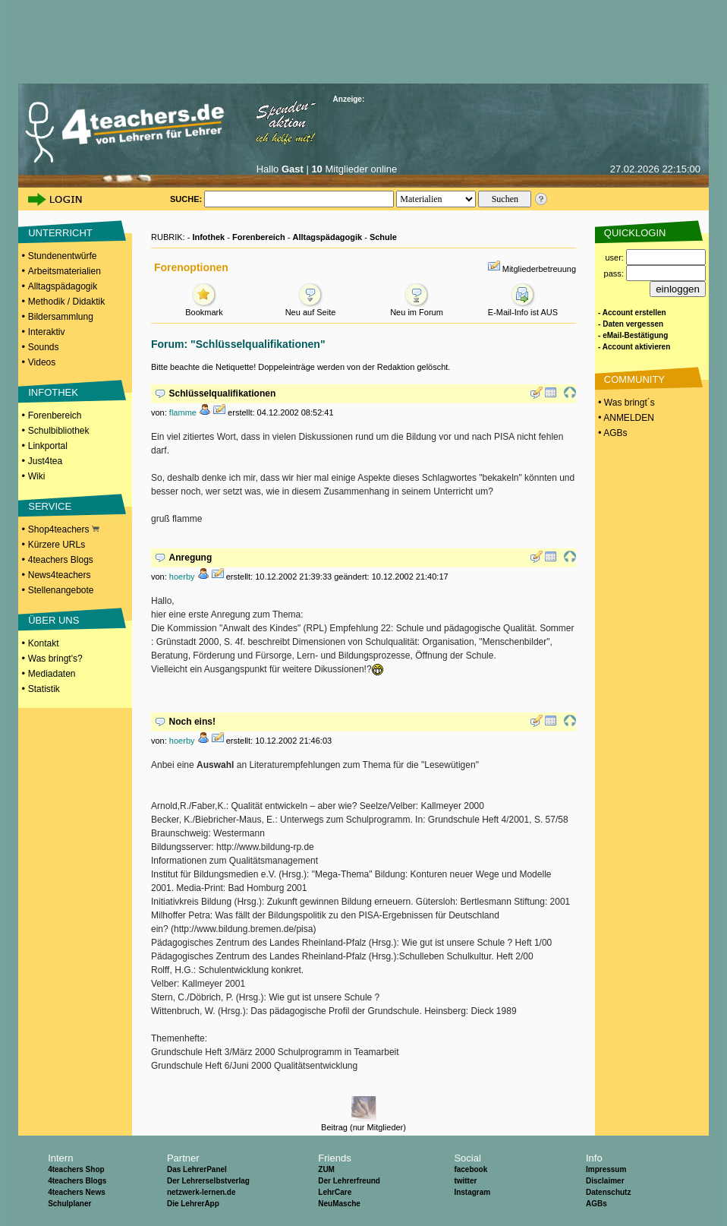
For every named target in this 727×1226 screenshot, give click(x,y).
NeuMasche (339, 1203)
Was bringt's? (55, 658)
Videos (41, 362)
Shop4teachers (63, 529)
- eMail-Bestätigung (633, 335)
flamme (183, 412)
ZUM (326, 1169)
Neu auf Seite (310, 308)
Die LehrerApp (193, 1203)
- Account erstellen (632, 312)
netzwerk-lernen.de (201, 1192)
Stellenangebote (61, 590)
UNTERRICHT (60, 233)
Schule (383, 237)
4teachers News (76, 1192)
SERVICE (49, 506)
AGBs (596, 1203)
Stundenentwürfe (62, 256)
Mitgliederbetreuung (539, 268)
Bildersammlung (60, 316)
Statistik (44, 689)
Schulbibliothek (59, 430)
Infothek (208, 237)
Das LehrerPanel (197, 1169)
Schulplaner (69, 1203)
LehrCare (334, 1192)
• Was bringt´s (625, 402)
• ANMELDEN (625, 417)
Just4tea (45, 461)
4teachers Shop (76, 1169)
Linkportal (48, 446)
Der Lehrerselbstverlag (208, 1181)
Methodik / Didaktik (66, 301)
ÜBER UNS (53, 620)
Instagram (472, 1192)
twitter (465, 1181)
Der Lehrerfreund (349, 1181)
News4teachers (59, 575)
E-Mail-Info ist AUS (523, 308)
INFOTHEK (53, 392)
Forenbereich (55, 415)
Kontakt (43, 643)
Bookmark (204, 308)
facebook (470, 1169)
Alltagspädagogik (62, 286)
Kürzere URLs (56, 544)
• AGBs (612, 433)
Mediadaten (52, 673)
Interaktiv (46, 332)
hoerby (182, 576)
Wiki (37, 476)
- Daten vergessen (630, 324)
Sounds (43, 347)
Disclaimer (605, 1181)
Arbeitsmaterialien (64, 271)
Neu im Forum (416, 308)
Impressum (606, 1169)
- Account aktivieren (634, 347)
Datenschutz (608, 1192)
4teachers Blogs (60, 560)
